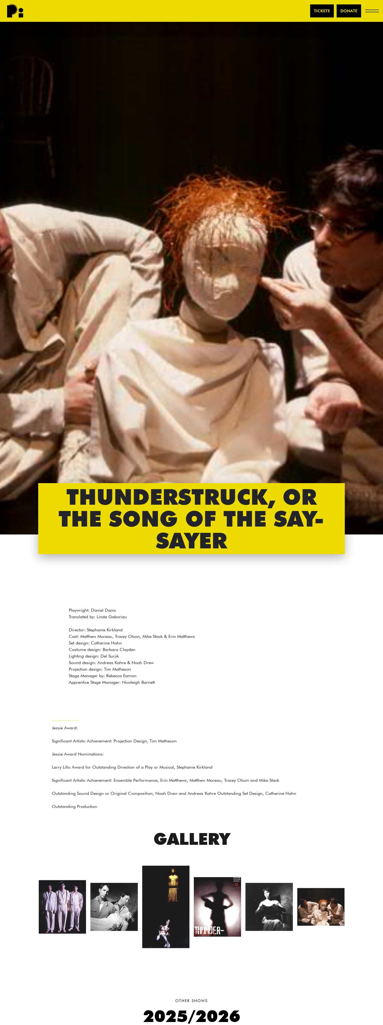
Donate (348, 11)
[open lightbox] (62, 909)
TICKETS (322, 11)
